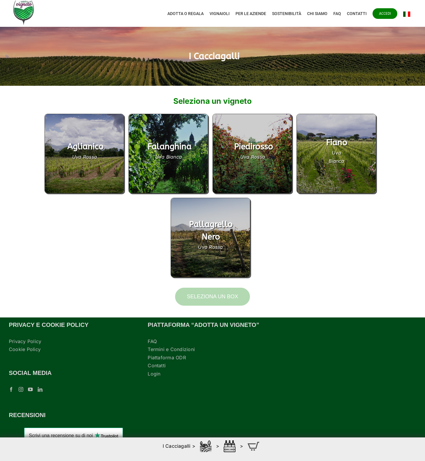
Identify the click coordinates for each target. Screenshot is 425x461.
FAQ (152, 341)
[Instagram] (21, 389)
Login (154, 374)
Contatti (157, 365)
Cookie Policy (25, 349)
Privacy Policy (25, 341)
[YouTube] (30, 389)
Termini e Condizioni (171, 349)
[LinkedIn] (40, 389)
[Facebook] (11, 389)
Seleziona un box (212, 296)
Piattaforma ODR (167, 357)
